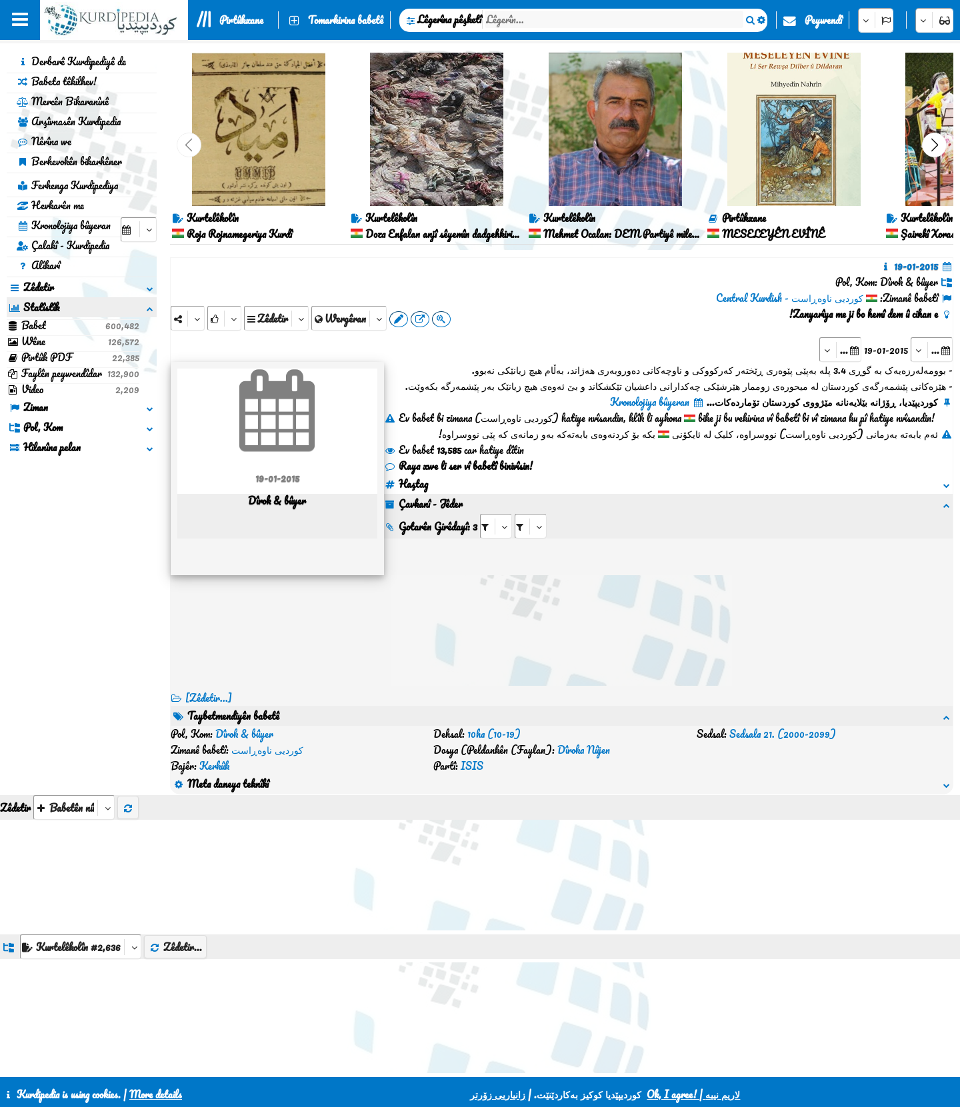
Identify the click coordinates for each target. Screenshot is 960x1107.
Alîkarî (38, 265)
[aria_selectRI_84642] (496, 526)
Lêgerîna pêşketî (449, 19)
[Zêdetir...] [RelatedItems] (208, 698)
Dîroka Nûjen (583, 750)
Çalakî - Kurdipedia (63, 245)
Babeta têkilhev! (57, 81)
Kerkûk (214, 766)
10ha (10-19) (494, 734)
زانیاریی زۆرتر (497, 1094)
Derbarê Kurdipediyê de (71, 61)
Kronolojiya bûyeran (64, 225)
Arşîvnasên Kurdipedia (69, 121)
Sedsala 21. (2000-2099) (782, 734)
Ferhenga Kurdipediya (67, 185)
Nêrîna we (44, 141)
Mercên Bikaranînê (63, 101)
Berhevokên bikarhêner (69, 161)
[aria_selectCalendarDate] (138, 229)
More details (155, 1094)
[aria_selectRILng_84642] (530, 526)
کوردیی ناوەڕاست (267, 750)
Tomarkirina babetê (345, 20)
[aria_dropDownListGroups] (81, 946)
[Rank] (224, 318)
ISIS (472, 766)
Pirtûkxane (241, 20)
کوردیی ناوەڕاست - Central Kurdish (789, 298)
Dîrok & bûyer (244, 734)
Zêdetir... (175, 947)
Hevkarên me (50, 205)
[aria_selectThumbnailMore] (74, 807)
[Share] (187, 318)
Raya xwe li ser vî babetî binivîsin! (458, 466)
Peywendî (823, 20)
